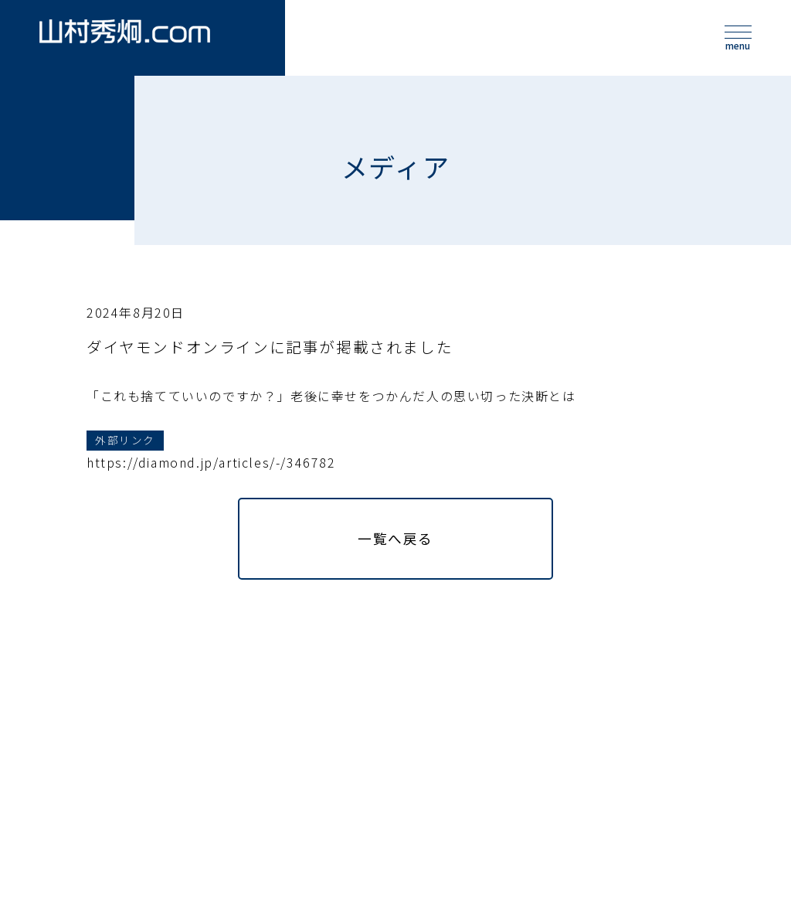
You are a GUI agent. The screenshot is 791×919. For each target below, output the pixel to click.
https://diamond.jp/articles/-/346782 (211, 485)
